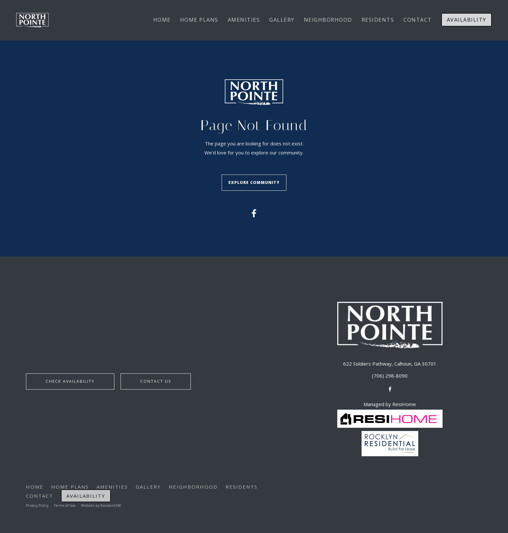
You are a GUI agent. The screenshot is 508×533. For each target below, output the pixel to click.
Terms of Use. (67, 502)
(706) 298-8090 (390, 372)
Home (162, 19)
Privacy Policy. (38, 502)
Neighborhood (328, 19)
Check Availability (70, 379)
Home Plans (199, 19)
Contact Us (155, 379)
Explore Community (254, 181)
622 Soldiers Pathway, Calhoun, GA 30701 (389, 360)
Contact (417, 19)
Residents (378, 19)
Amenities (244, 19)
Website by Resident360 (104, 502)
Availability (466, 19)
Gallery (281, 19)
